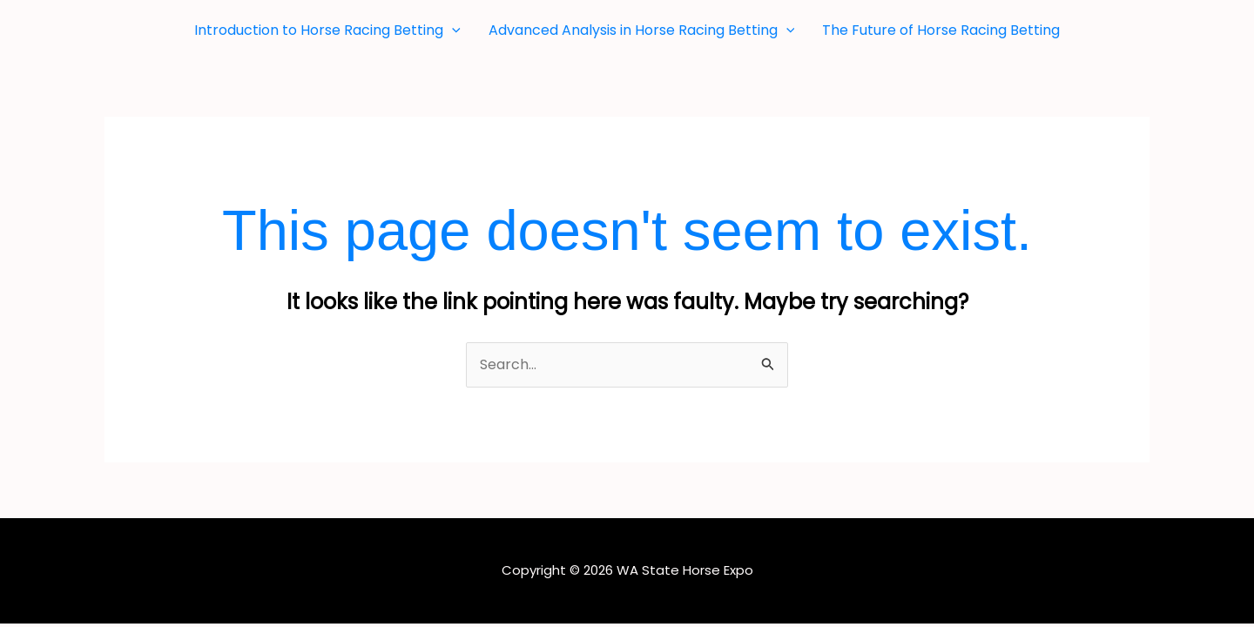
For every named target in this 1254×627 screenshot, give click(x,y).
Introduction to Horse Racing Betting (327, 30)
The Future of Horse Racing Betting (941, 30)
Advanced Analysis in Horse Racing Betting (642, 30)
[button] (452, 30)
